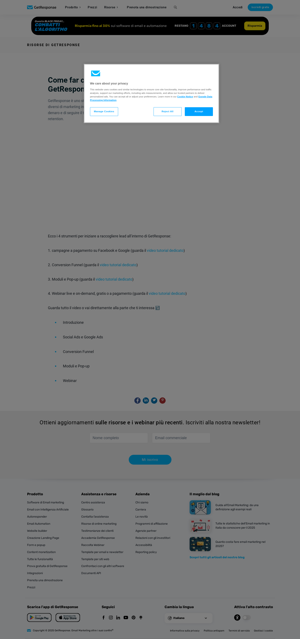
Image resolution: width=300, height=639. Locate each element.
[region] (151, 93)
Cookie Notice (185, 96)
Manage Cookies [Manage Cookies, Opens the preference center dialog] (104, 111)
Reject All (168, 111)
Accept (199, 111)
